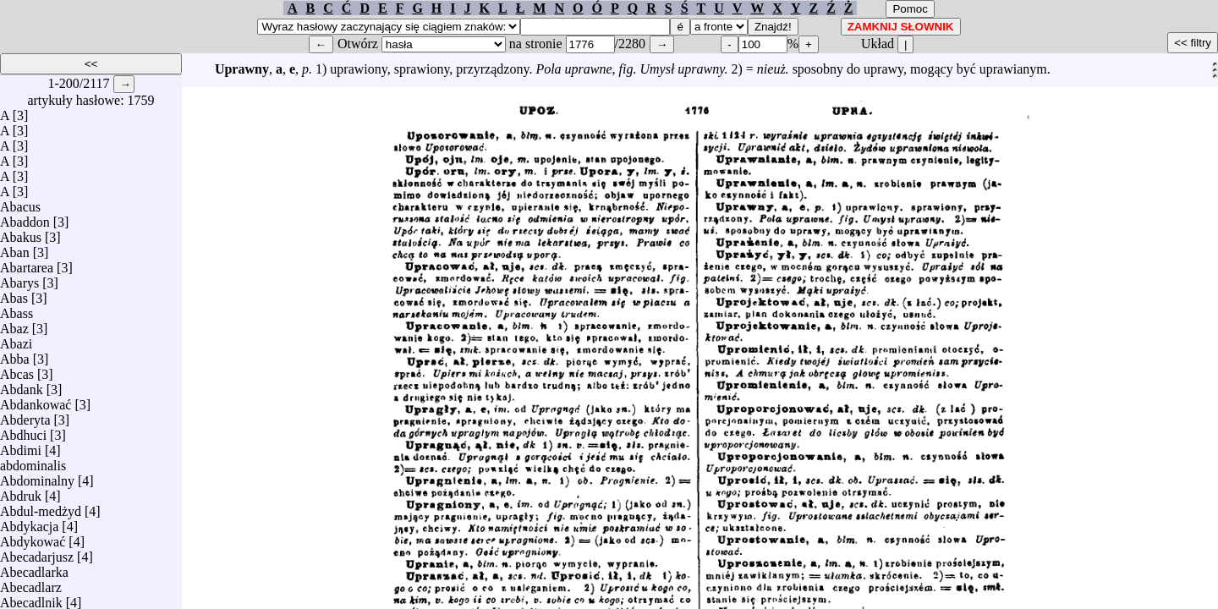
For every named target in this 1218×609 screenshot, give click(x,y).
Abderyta (25, 416)
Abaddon (25, 218)
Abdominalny (37, 476)
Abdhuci (23, 431)
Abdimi (20, 446)
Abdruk (20, 492)
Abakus (20, 233)
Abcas (17, 370)
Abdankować (35, 400)
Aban (15, 248)
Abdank (21, 385)
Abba (15, 355)
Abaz (14, 324)
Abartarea (26, 263)
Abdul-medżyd (40, 507)
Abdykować (32, 537)
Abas (14, 294)
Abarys (19, 279)
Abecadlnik (31, 598)
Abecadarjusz (37, 553)
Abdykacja (29, 522)
